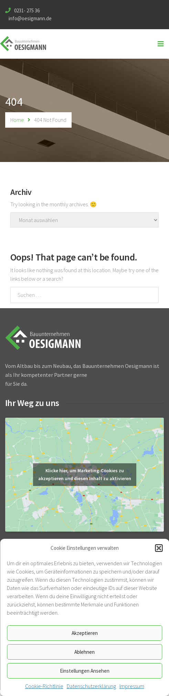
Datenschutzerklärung (91, 686)
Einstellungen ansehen (84, 671)
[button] (158, 548)
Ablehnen (84, 652)
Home (17, 119)
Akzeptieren (85, 633)
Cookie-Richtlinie (44, 686)
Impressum (131, 686)
